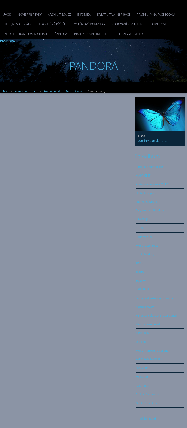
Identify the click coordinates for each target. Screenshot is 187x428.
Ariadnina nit (51, 91)
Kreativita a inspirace (113, 14)
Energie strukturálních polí (25, 34)
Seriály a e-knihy (130, 34)
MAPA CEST (143, 175)
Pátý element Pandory (150, 210)
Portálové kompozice (149, 167)
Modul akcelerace (147, 245)
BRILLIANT (142, 289)
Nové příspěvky (30, 14)
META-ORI (142, 377)
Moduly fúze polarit (148, 324)
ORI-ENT (141, 342)
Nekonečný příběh (52, 24)
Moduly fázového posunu (152, 350)
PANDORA (7, 41)
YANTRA (141, 280)
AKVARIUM (143, 333)
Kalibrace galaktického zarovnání (157, 315)
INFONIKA (84, 14)
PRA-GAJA (142, 219)
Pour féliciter (144, 237)
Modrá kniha (74, 91)
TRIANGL (141, 263)
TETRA (140, 272)
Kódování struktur (127, 24)
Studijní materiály (17, 24)
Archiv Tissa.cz (59, 14)
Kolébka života (145, 307)
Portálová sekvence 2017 (152, 184)
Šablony (61, 34)
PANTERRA (142, 385)
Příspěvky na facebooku (156, 14)
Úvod (7, 14)
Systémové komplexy (89, 24)
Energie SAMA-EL (147, 201)
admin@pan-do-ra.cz (152, 140)
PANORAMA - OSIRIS (149, 359)
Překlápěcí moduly (148, 394)
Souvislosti (158, 24)
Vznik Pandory (145, 254)
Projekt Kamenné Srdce (92, 34)
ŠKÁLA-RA (142, 368)
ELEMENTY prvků (147, 193)
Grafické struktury (147, 403)
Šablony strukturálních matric (155, 298)
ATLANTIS (142, 228)
